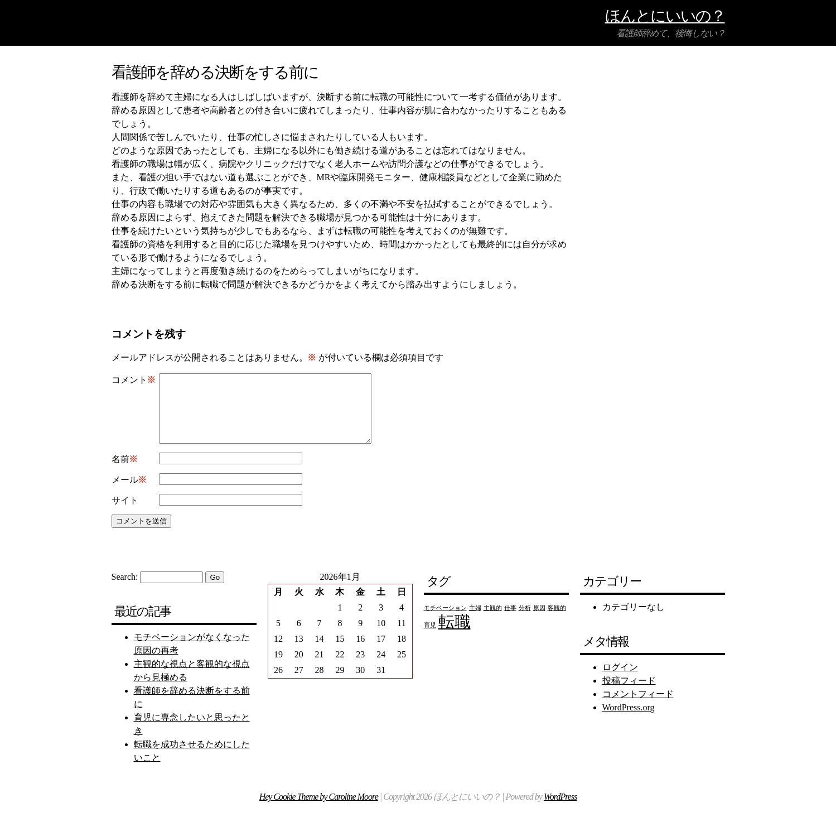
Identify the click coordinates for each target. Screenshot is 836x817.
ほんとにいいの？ (665, 15)
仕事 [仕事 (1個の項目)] (510, 621)
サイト (125, 513)
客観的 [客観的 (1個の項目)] (557, 621)
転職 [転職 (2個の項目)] (454, 635)
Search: (125, 590)
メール (129, 493)
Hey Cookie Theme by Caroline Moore (318, 810)
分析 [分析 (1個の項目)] (525, 621)
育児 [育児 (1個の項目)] (430, 639)
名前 (125, 472)
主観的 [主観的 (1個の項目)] (493, 621)
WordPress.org (628, 720)
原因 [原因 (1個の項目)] (539, 621)
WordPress (560, 810)
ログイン (620, 680)
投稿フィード (629, 694)
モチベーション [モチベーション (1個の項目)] (445, 621)
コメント (134, 380)
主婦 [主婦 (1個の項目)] (475, 621)
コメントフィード (638, 707)
